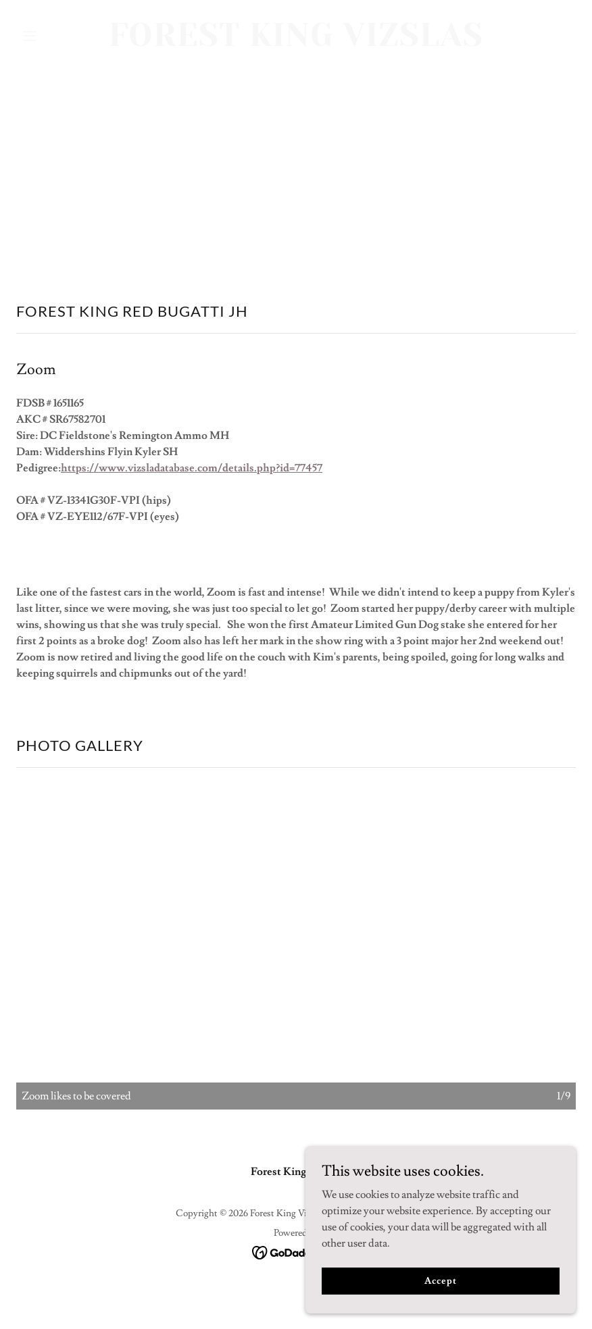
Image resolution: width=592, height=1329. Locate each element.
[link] (296, 42)
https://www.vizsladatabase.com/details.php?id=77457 (191, 468)
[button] (58, 35)
